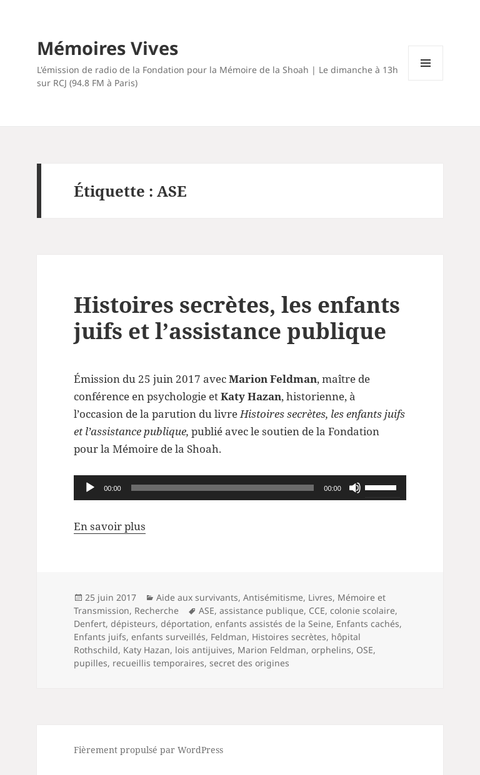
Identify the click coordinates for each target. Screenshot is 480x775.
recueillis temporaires (158, 663)
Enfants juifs (100, 637)
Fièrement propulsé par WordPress (148, 750)
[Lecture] (90, 487)
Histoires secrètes (289, 637)
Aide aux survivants (197, 597)
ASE (206, 610)
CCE (317, 610)
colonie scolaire (362, 610)
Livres (320, 597)
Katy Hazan (146, 650)
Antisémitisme (273, 597)
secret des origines (249, 663)
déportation (185, 623)
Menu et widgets (426, 80)
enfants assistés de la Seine (273, 623)
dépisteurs (133, 623)
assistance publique (261, 610)
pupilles (91, 663)
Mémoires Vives (107, 48)
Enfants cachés (367, 623)
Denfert (90, 623)
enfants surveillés (168, 637)
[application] (240, 487)
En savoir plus (110, 526)
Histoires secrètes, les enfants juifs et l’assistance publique (237, 317)
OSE (364, 650)
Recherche (156, 610)
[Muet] (355, 487)
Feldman (229, 637)
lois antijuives (203, 650)
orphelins (331, 650)
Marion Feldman (272, 650)
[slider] (222, 488)
